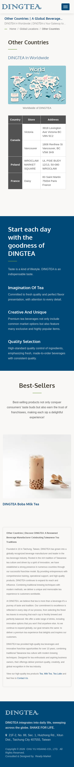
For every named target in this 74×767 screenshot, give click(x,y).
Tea (41, 673)
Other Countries (51, 28)
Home (12, 28)
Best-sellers (37, 385)
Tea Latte (57, 673)
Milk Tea (48, 673)
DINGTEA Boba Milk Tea (21, 504)
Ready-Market (43, 756)
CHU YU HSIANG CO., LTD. (42, 749)
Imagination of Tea (26, 287)
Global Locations (29, 28)
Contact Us (22, 678)
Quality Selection (24, 341)
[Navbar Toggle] (65, 6)
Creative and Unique (27, 311)
